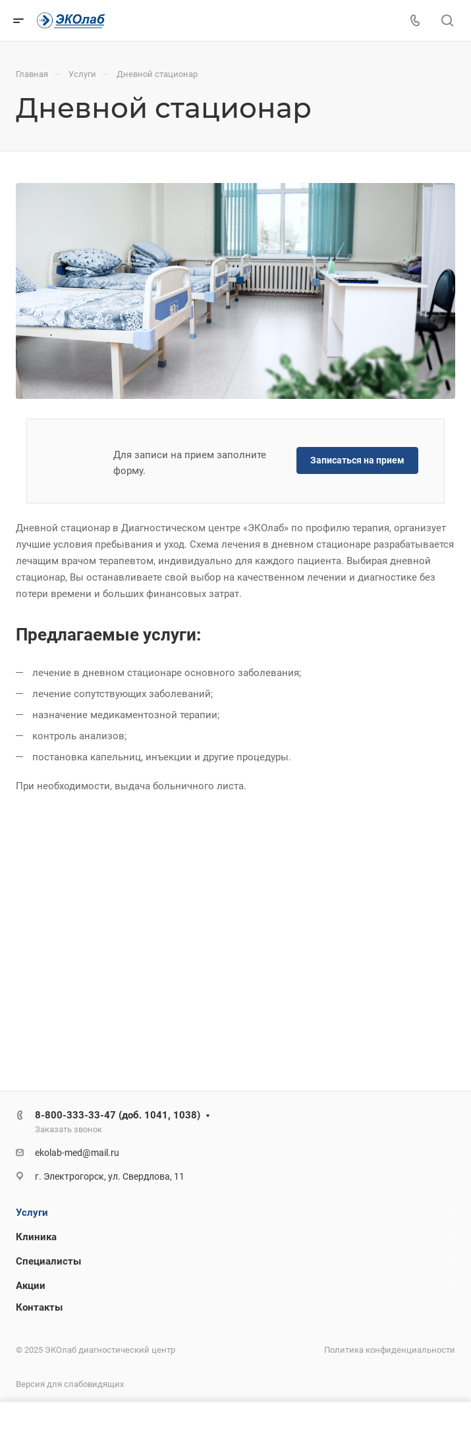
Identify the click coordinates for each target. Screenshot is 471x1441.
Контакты (39, 1307)
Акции (30, 1286)
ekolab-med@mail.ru (77, 1152)
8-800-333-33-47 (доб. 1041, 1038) (117, 1115)
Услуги (32, 1212)
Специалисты (48, 1261)
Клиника (36, 1237)
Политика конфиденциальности (389, 1350)
